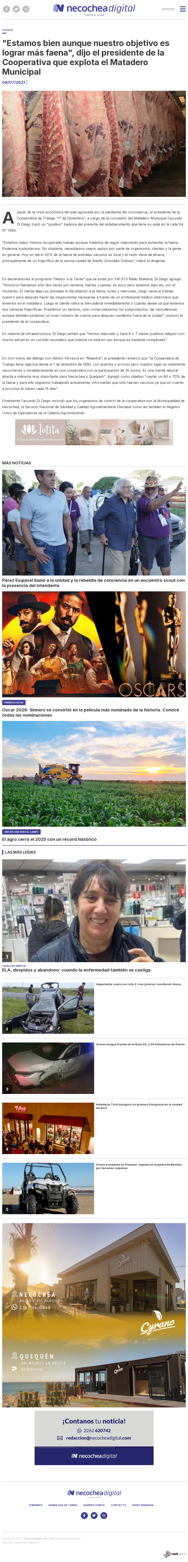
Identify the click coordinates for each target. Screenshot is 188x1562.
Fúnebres (35, 1505)
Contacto (118, 1505)
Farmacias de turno (62, 1505)
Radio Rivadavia (143, 1505)
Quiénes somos (94, 1505)
